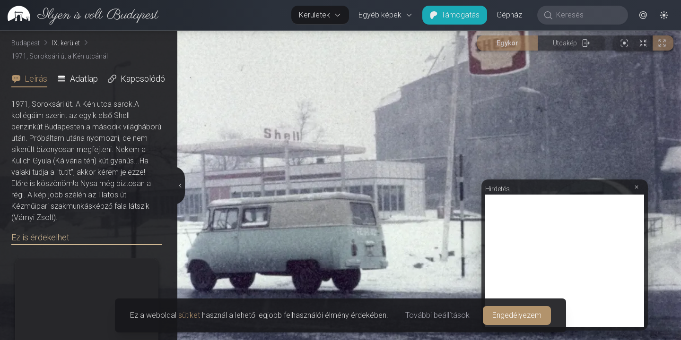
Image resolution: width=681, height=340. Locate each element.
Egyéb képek (385, 14)
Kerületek (320, 14)
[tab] (32, 78)
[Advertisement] (564, 261)
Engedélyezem (516, 315)
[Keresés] (587, 15)
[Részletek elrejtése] (179, 185)
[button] (643, 15)
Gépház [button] (509, 14)
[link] (79, 15)
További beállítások (437, 315)
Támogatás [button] (455, 14)
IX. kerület (66, 43)
